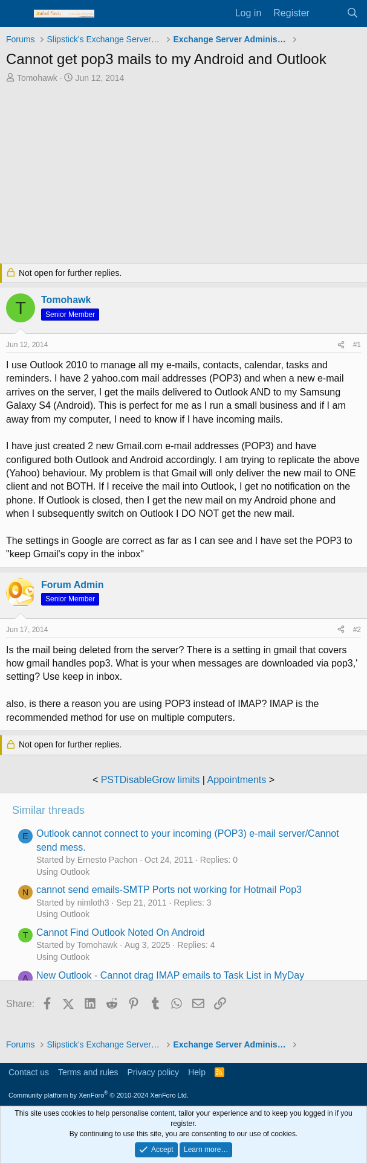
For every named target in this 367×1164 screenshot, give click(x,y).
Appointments (236, 780)
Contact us (28, 1072)
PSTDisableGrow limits (150, 780)
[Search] (352, 13)
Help (197, 1072)
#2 (357, 629)
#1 (357, 345)
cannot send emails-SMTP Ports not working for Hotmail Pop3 (169, 889)
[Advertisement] (183, 174)
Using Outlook (62, 872)
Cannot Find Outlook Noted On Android (120, 932)
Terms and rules (88, 1072)
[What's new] (328, 13)
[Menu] (16, 14)
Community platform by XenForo (98, 1095)
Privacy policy (154, 1072)
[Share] (341, 345)
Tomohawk (37, 78)
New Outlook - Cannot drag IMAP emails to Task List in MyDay (170, 975)
